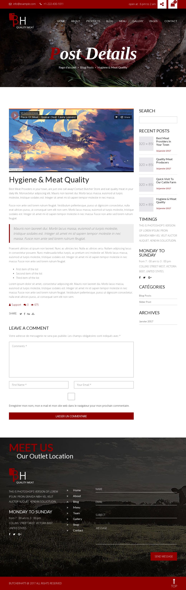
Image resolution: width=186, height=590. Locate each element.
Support (15, 304)
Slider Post (145, 302)
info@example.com (22, 4)
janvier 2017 (146, 321)
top (174, 583)
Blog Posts (87, 67)
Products (93, 21)
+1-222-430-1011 (52, 4)
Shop (76, 524)
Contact (171, 21)
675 (35, 304)
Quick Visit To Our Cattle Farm (166, 180)
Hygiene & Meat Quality (49, 179)
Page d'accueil (67, 67)
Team (76, 513)
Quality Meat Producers (164, 160)
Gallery (137, 21)
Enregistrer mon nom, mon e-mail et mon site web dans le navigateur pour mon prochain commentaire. (69, 405)
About (75, 21)
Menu (122, 21)
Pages (153, 21)
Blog (109, 21)
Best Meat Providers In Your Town (163, 141)
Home (61, 21)
